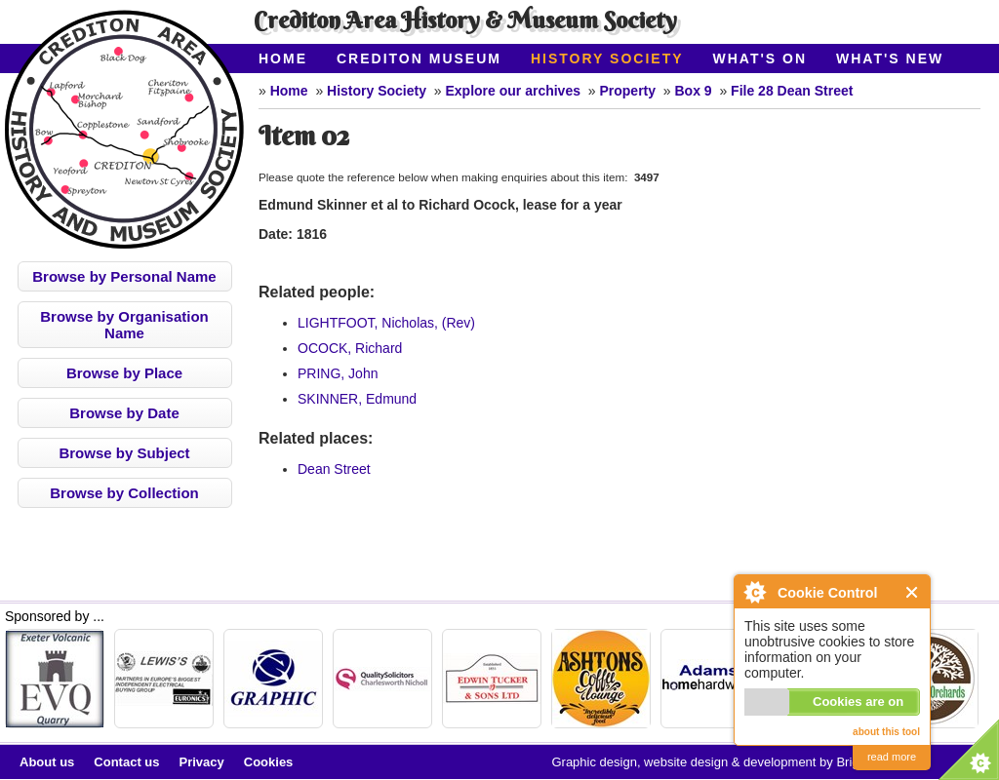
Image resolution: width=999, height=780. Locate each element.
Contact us (126, 762)
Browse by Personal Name (124, 276)
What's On (760, 58)
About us (47, 762)
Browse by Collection (124, 493)
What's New (889, 58)
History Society (607, 58)
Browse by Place (124, 373)
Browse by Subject (124, 453)
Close (912, 592)
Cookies (269, 762)
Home (283, 58)
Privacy (202, 762)
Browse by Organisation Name (124, 324)
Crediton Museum (419, 58)
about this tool (886, 731)
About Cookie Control (754, 591)
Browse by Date (124, 413)
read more (891, 756)
